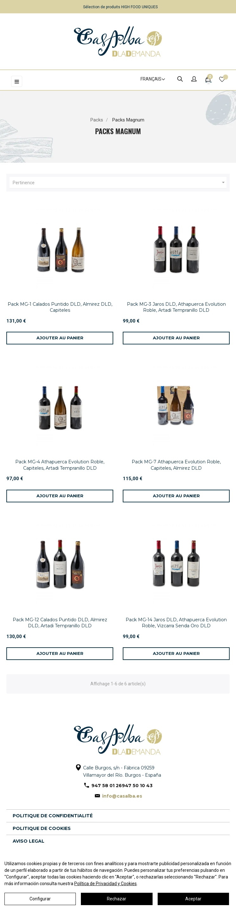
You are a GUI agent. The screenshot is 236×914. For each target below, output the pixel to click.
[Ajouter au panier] (59, 338)
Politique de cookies (42, 828)
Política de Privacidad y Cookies (105, 883)
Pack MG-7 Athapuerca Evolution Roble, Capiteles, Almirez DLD (176, 465)
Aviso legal (28, 841)
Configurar (40, 898)
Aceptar (193, 898)
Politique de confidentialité (53, 816)
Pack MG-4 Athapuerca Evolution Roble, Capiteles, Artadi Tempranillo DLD (59, 465)
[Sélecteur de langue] (150, 79)
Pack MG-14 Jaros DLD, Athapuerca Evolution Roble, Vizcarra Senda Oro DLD (176, 623)
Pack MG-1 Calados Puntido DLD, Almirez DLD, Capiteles (60, 307)
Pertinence (119, 182)
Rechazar (116, 898)
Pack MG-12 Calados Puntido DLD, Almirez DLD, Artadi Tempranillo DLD (60, 623)
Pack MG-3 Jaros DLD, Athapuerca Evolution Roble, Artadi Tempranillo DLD (176, 307)
